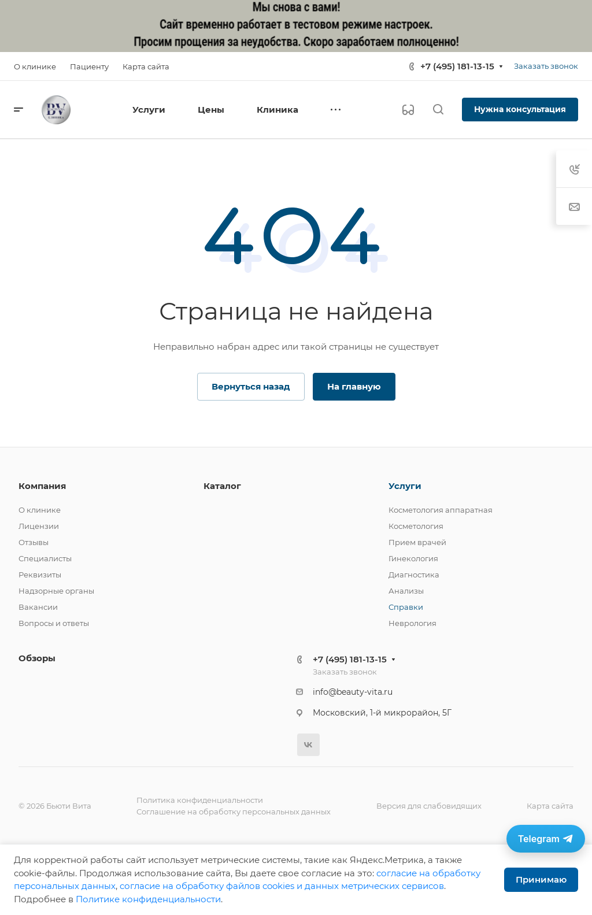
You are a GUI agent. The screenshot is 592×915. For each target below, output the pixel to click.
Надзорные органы (56, 590)
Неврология (412, 623)
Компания (42, 485)
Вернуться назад (251, 386)
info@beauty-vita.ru (353, 692)
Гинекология (413, 558)
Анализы (406, 590)
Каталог (222, 485)
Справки (405, 607)
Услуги (404, 485)
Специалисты (45, 558)
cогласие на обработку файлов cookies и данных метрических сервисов (282, 885)
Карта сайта (550, 805)
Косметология (415, 526)
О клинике (39, 509)
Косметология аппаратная (440, 509)
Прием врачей (417, 542)
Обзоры (37, 658)
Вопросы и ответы (53, 623)
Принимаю (541, 879)
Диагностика (413, 574)
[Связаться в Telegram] (545, 839)
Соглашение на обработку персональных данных (233, 811)
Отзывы (33, 542)
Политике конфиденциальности (148, 899)
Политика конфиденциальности (199, 800)
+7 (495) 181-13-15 (457, 66)
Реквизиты (39, 574)
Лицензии (38, 526)
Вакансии (38, 607)
